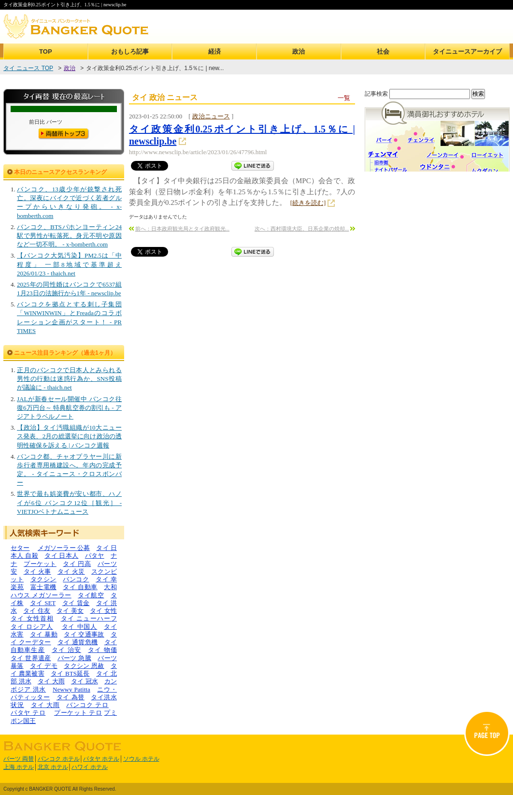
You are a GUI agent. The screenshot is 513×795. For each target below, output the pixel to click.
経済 (214, 51)
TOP (45, 51)
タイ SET (43, 603)
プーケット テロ (78, 712)
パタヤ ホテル (101, 758)
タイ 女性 (103, 610)
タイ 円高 (77, 563)
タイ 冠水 (84, 681)
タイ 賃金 (76, 603)
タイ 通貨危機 (77, 642)
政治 (298, 51)
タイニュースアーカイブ (467, 51)
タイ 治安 (66, 649)
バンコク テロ (87, 704)
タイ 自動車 (80, 587)
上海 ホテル (18, 767)
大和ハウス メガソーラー (64, 590)
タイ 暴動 (43, 634)
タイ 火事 (37, 571)
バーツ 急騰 (74, 658)
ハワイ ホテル (89, 767)
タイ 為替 (71, 697)
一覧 (344, 97)
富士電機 (43, 587)
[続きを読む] (308, 202)
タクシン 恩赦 (84, 665)
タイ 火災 (71, 571)
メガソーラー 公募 (64, 547)
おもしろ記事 (130, 51)
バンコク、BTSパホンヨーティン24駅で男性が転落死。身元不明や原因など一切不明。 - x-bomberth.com (69, 235)
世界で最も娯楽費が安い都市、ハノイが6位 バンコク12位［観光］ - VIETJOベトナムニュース (69, 502)
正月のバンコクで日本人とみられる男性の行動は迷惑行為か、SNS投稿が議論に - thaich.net (69, 378)
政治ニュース (211, 116)
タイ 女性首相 (32, 618)
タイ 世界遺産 (31, 658)
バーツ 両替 (18, 758)
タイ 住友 (36, 610)
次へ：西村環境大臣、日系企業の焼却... (302, 228)
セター (20, 547)
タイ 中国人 (80, 626)
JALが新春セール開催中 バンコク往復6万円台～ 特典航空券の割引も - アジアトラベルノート (69, 407)
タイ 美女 (70, 610)
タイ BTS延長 (70, 673)
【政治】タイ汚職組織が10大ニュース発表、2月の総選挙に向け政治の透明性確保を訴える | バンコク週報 (69, 436)
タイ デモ (43, 665)
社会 (383, 51)
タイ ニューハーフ (89, 618)
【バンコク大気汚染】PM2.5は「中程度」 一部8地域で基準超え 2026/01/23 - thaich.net (69, 264)
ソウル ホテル (141, 758)
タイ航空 (91, 595)
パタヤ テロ (28, 712)
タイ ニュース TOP (28, 68)
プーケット (40, 563)
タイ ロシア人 (32, 626)
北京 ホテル (53, 767)
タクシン (43, 579)
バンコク (76, 579)
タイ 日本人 (61, 555)
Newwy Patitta (71, 689)
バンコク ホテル (59, 758)
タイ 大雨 (51, 681)
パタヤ (94, 555)
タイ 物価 (102, 649)
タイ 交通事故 (84, 634)
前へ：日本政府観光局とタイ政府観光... (182, 228)
